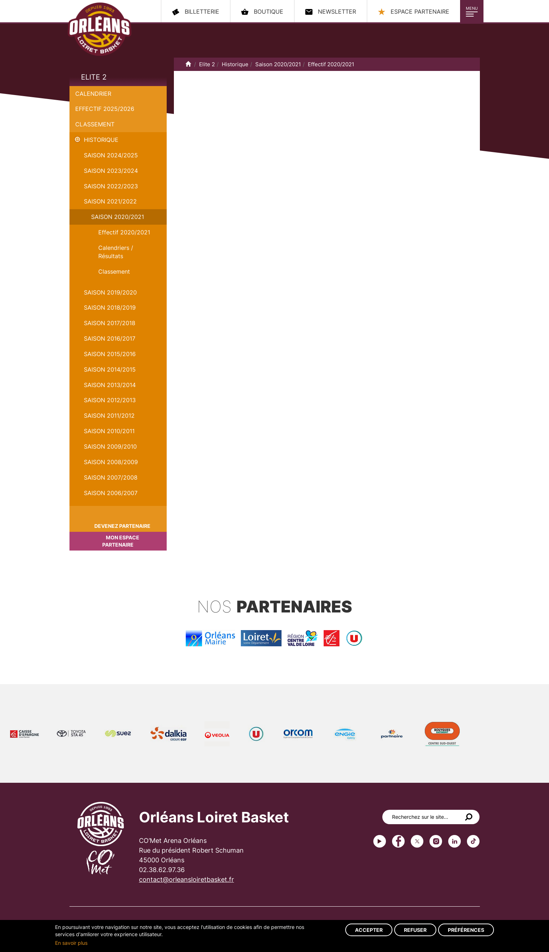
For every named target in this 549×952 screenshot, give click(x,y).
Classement (94, 124)
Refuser (415, 930)
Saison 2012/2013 (110, 400)
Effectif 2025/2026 (104, 108)
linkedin (454, 841)
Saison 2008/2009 (111, 462)
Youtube (379, 841)
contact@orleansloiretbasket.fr (186, 879)
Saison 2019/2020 (110, 292)
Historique (101, 139)
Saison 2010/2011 (109, 431)
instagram (435, 841)
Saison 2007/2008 (111, 477)
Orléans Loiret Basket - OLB (99, 29)
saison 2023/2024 (111, 170)
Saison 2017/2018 (109, 323)
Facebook (398, 841)
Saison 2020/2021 (117, 216)
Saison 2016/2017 (109, 338)
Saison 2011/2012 (109, 415)
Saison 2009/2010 (110, 446)
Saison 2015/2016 (110, 354)
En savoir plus (71, 943)
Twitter (417, 841)
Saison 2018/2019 (110, 307)
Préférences (466, 930)
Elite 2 (94, 77)
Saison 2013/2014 (110, 385)
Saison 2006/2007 (111, 493)
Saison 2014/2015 (110, 369)
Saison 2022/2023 (111, 186)
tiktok (473, 841)
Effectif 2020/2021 (124, 232)
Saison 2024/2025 (111, 155)
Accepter (369, 930)
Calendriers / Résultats (115, 252)
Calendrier (93, 93)
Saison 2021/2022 (110, 201)
